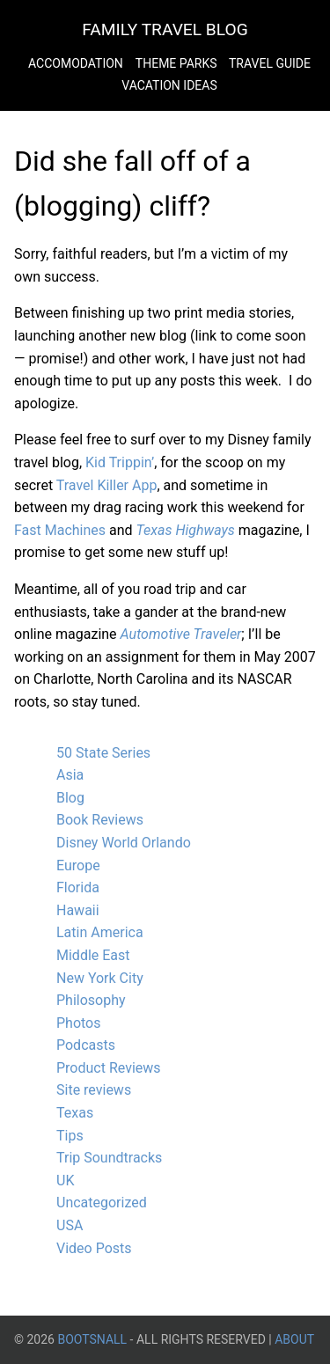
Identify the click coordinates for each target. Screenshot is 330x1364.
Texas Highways (185, 530)
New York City (99, 978)
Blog (70, 797)
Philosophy (91, 1000)
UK (65, 1180)
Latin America (99, 932)
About (294, 1339)
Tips (70, 1135)
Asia (70, 774)
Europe (78, 865)
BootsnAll (92, 1339)
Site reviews (93, 1090)
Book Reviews (99, 819)
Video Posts (94, 1248)
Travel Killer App (107, 485)
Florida (77, 887)
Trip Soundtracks (109, 1157)
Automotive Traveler (181, 634)
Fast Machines (60, 530)
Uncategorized (101, 1202)
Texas (74, 1112)
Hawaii (77, 910)
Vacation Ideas (168, 85)
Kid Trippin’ (119, 462)
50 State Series (103, 752)
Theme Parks (178, 63)
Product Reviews (108, 1068)
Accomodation (75, 63)
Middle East (93, 955)
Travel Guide (270, 63)
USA (69, 1225)
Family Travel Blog (165, 29)
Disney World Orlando (123, 842)
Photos (78, 1023)
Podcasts (85, 1045)
